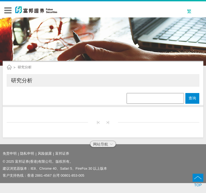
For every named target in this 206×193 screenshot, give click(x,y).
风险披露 (45, 153)
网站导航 (103, 144)
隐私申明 (27, 153)
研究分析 (25, 67)
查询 (192, 98)
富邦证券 (62, 153)
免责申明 (10, 153)
